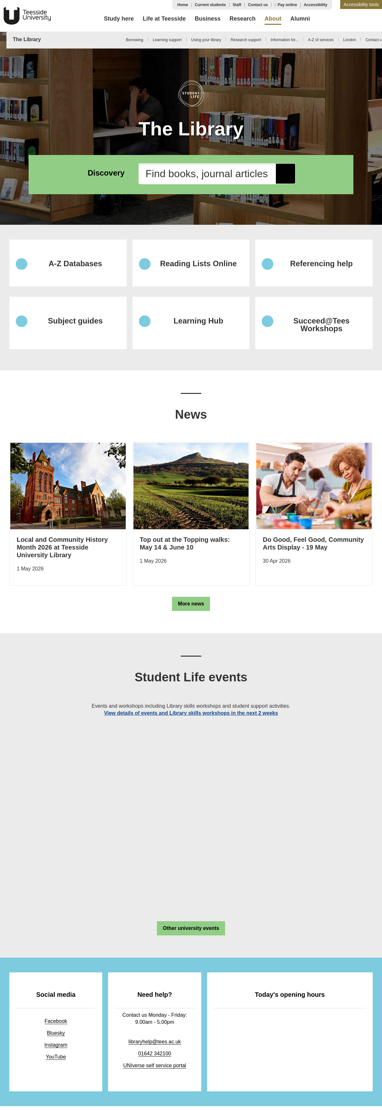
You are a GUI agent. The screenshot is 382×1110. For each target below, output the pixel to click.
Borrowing (134, 40)
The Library (27, 39)
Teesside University (27, 15)
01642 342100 (152, 1057)
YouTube (55, 1060)
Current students (210, 5)
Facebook (55, 1024)
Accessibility (315, 5)
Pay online (287, 5)
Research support (246, 40)
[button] (361, 4)
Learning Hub (198, 322)
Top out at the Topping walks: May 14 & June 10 (185, 545)
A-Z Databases (75, 264)
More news (191, 605)
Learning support (167, 40)
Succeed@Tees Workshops (321, 326)
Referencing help (321, 264)
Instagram (54, 1048)
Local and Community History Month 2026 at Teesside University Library (61, 549)
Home (182, 5)
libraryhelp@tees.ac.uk (152, 1045)
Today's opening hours (288, 997)
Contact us (258, 5)
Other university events (191, 930)
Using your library (206, 40)
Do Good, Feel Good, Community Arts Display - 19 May (312, 545)
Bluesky (55, 1036)
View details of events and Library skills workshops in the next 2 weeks (191, 715)
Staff (237, 5)
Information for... (284, 40)
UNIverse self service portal (152, 1068)
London (349, 40)
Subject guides (75, 322)
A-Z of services (321, 40)
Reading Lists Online (198, 264)
